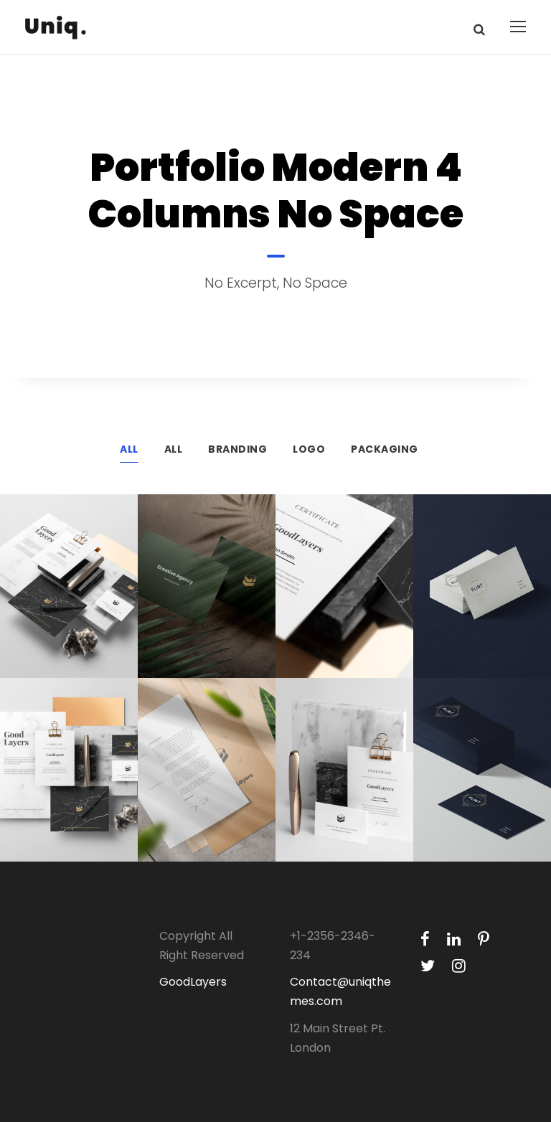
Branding (237, 449)
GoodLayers (193, 982)
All (129, 449)
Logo (309, 449)
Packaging (384, 449)
